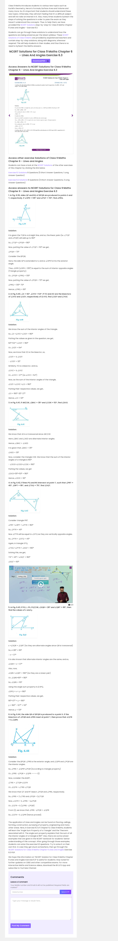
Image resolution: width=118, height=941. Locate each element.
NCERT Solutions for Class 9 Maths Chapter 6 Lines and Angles (36, 849)
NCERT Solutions (28, 25)
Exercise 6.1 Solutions (17, 172)
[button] (11, 115)
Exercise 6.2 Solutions (17, 180)
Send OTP (65, 892)
